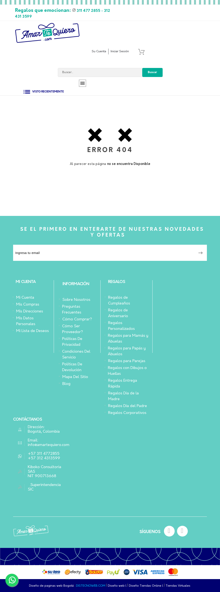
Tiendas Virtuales (178, 585)
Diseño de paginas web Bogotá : (52, 585)
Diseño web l (117, 585)
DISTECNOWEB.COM (90, 585)
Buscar (152, 72)
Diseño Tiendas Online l (146, 585)
